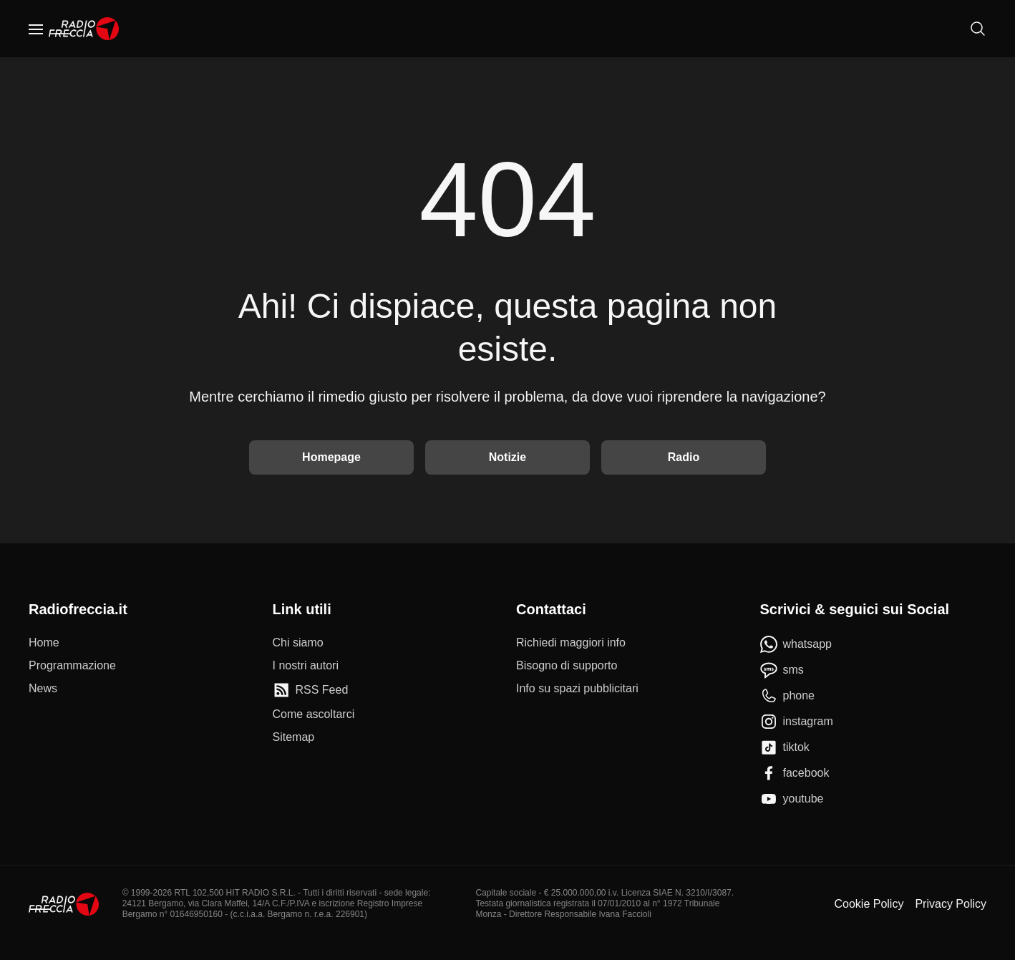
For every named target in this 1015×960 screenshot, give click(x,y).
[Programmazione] (72, 666)
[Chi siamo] (298, 643)
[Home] (84, 28)
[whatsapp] (796, 644)
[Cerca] (977, 28)
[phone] (787, 695)
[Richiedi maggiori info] (571, 643)
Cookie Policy (868, 904)
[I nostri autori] (306, 666)
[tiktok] (785, 747)
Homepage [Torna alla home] (331, 457)
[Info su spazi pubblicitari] (577, 689)
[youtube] (792, 799)
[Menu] (36, 28)
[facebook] (795, 773)
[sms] (782, 670)
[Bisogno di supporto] (566, 666)
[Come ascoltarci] (314, 714)
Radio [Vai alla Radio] (683, 457)
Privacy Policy (950, 904)
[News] (43, 689)
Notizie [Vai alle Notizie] (507, 457)
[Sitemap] (294, 737)
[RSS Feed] (311, 690)
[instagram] (796, 721)
